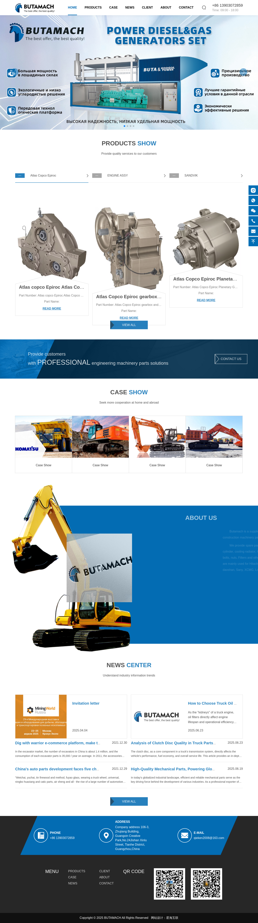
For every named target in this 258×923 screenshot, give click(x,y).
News (129, 7)
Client (147, 7)
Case (113, 7)
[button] (243, 72)
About (165, 7)
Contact (186, 7)
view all (129, 330)
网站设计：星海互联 (164, 917)
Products (93, 7)
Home (72, 7)
